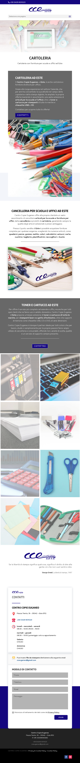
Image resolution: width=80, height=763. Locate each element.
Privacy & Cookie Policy (37, 751)
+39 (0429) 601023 (40, 742)
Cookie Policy (52, 751)
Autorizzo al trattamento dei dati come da (35, 712)
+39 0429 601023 (24, 620)
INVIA (61, 717)
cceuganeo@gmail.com (26, 660)
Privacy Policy (53, 712)
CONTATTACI (40, 346)
